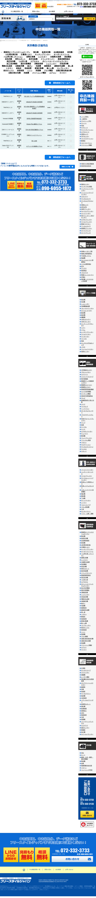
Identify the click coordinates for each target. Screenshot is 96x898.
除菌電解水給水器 (86, 765)
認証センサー (85, 727)
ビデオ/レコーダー (86, 431)
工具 (82, 509)
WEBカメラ (84, 134)
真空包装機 (33, 59)
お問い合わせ (68, 11)
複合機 (83, 299)
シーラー (84, 502)
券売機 (69, 52)
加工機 (83, 732)
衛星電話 (84, 270)
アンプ (83, 422)
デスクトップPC (86, 121)
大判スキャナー (86, 319)
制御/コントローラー (87, 275)
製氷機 (35, 52)
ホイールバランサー (87, 734)
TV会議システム (86, 256)
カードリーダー (86, 213)
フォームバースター (87, 349)
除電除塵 (84, 708)
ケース (83, 429)
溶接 (82, 689)
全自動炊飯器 (59, 52)
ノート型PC (84, 117)
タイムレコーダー (86, 310)
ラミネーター (85, 336)
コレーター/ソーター (87, 308)
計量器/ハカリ (26, 54)
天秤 (82, 717)
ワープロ (84, 338)
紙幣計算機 (30, 57)
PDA (82, 125)
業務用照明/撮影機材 (87, 389)
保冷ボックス (8, 70)
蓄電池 (83, 141)
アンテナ (84, 268)
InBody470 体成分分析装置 (34, 113)
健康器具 (47, 66)
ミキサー (9, 68)
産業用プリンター (86, 228)
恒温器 (83, 691)
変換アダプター (86, 224)
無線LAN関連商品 (86, 253)
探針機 (83, 706)
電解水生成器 (7, 66)
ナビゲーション (86, 444)
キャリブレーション (87, 130)
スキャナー (84, 196)
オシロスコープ (86, 670)
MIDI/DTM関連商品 (87, 396)
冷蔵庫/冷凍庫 (55, 57)
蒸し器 (70, 66)
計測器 (83, 668)
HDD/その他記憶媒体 (87, 163)
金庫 (82, 763)
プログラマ (84, 272)
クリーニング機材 (39, 73)
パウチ (83, 347)
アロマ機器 (48, 70)
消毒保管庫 (38, 64)
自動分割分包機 (14, 73)
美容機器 (67, 57)
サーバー (84, 123)
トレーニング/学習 (86, 770)
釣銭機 (26, 73)
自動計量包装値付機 (64, 70)
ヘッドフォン (85, 408)
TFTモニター (85, 136)
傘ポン (29, 66)
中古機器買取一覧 (17, 11)
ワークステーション (87, 138)
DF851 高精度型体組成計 (34, 118)
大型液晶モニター (86, 370)
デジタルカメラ (86, 199)
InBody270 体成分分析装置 (34, 102)
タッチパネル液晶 (86, 186)
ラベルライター (86, 334)
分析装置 (84, 698)
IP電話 (83, 277)
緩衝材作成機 (59, 66)
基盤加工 (84, 711)
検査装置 (84, 715)
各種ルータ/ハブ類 (86, 251)
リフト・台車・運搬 (87, 513)
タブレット (84, 127)
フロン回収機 (85, 507)
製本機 (83, 313)
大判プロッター (86, 321)
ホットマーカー (86, 500)
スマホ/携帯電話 (86, 264)
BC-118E (34, 141)
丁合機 (83, 498)
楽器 (82, 425)
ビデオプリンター (86, 219)
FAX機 (83, 302)
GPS (82, 713)
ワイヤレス (84, 406)
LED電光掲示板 (12, 54)
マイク (83, 404)
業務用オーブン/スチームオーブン (17, 52)
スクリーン (84, 374)
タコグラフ (84, 725)
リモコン (84, 442)
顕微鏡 (83, 730)
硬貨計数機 (39, 68)
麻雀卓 (18, 68)
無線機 (83, 258)
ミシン (29, 70)
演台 (82, 753)
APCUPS (84, 207)
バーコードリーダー (87, 470)
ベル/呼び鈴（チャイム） (13, 57)
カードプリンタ (86, 230)
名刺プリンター (86, 209)
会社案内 (51, 6)
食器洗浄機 (46, 52)
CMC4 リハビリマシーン (34, 135)
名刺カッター (85, 351)
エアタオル (34, 61)
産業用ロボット (86, 704)
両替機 (38, 70)
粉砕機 (83, 696)
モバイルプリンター (87, 211)
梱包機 (83, 496)
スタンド (84, 451)
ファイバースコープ (87, 376)
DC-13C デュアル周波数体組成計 (34, 96)
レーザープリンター (87, 332)
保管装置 (20, 70)
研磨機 (83, 719)
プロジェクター (86, 372)
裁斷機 (83, 317)
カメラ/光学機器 (86, 391)
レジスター (42, 57)
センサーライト (86, 511)
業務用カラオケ (86, 387)
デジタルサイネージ (87, 447)
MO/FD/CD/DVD (86, 166)
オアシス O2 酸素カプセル (34, 146)
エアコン (52, 73)
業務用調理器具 (64, 59)
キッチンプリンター (42, 54)
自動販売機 (19, 66)
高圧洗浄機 (11, 61)
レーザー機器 (85, 677)
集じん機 (50, 68)
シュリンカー (51, 64)
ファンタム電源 (86, 440)
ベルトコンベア (86, 505)
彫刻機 (83, 761)
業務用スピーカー (86, 385)
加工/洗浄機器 (12, 64)
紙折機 (83, 315)
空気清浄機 (64, 64)
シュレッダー (85, 304)
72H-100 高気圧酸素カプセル (34, 129)
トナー (83, 327)
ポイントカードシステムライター (55, 61)
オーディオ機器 (86, 394)
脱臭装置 (28, 68)
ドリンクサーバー (48, 59)
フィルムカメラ (86, 226)
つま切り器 (23, 61)
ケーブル (84, 427)
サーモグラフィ (86, 693)
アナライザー (85, 672)
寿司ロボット (20, 59)
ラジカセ (84, 449)
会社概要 (52, 11)
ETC (82, 266)
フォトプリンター (86, 438)
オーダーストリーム (61, 54)
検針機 (83, 494)
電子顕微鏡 (84, 379)
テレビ (83, 398)
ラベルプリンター (86, 222)
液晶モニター (85, 184)
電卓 (82, 341)
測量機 (83, 675)
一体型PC (84, 119)
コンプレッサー (63, 68)
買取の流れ (36, 11)
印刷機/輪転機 (85, 306)
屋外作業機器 (26, 64)
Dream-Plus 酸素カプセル (34, 124)
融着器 (83, 687)
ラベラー (63, 73)
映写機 (83, 436)
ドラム (83, 330)
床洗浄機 (8, 59)
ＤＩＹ (83, 755)
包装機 (38, 66)
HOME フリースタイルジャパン (9, 40)
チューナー (84, 433)
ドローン (84, 768)
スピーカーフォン (86, 143)
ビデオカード (85, 132)
